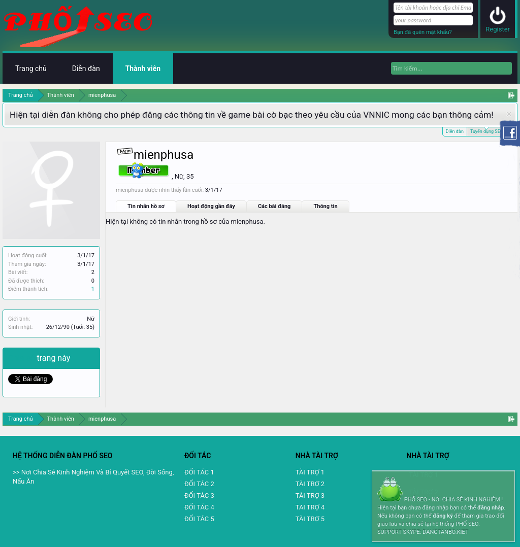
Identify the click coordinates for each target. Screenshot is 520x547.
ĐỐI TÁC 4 (199, 507)
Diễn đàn (455, 131)
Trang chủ (31, 68)
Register (497, 29)
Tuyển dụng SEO (486, 130)
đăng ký (442, 515)
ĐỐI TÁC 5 (199, 519)
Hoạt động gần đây (211, 206)
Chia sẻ (22, 358)
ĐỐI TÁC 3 (199, 495)
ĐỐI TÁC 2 (199, 484)
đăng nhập (490, 507)
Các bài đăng (274, 206)
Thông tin (325, 206)
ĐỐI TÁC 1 (199, 472)
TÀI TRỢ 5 (310, 519)
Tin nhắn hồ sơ (146, 206)
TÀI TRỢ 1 (310, 472)
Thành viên (142, 68)
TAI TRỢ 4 (310, 507)
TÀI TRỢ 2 (310, 484)
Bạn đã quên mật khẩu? (423, 32)
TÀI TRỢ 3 (310, 495)
